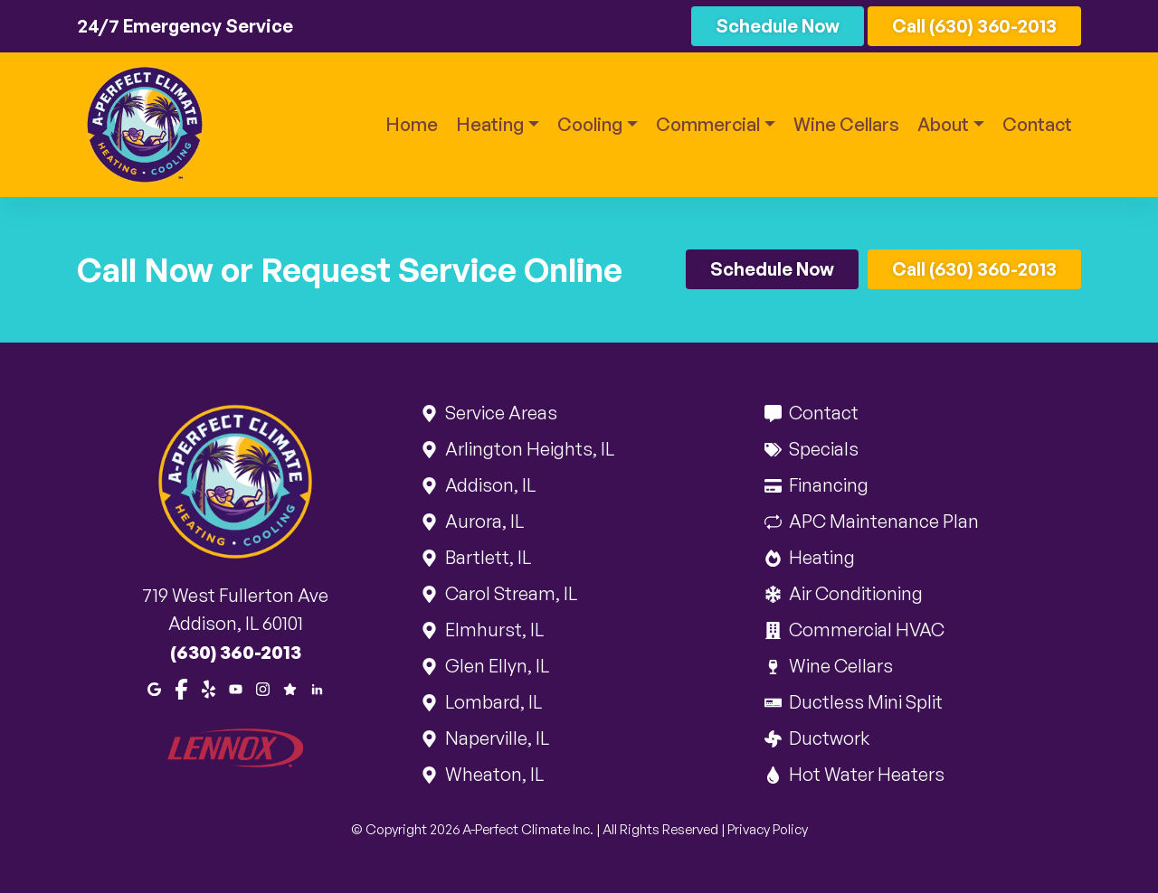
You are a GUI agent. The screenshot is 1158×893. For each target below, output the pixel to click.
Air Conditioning (854, 593)
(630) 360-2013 (235, 652)
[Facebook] (181, 687)
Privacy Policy (767, 829)
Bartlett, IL (487, 557)
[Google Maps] (154, 687)
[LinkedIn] (317, 687)
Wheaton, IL (493, 774)
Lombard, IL (492, 702)
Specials (822, 448)
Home (411, 124)
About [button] (943, 124)
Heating (820, 557)
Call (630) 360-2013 (974, 25)
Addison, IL (489, 485)
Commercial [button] (708, 124)
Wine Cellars (846, 124)
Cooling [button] (589, 124)
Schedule (778, 25)
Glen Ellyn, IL (496, 665)
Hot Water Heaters (865, 774)
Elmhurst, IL (493, 629)
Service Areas (500, 412)
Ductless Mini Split (864, 702)
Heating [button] (490, 124)
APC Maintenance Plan (882, 521)
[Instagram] (263, 687)
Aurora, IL (483, 521)
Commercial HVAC (865, 629)
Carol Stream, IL (510, 593)
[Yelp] (208, 687)
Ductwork (827, 738)
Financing (827, 485)
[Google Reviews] (290, 687)
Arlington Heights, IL (528, 448)
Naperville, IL (496, 738)
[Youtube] (235, 687)
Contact (1037, 124)
